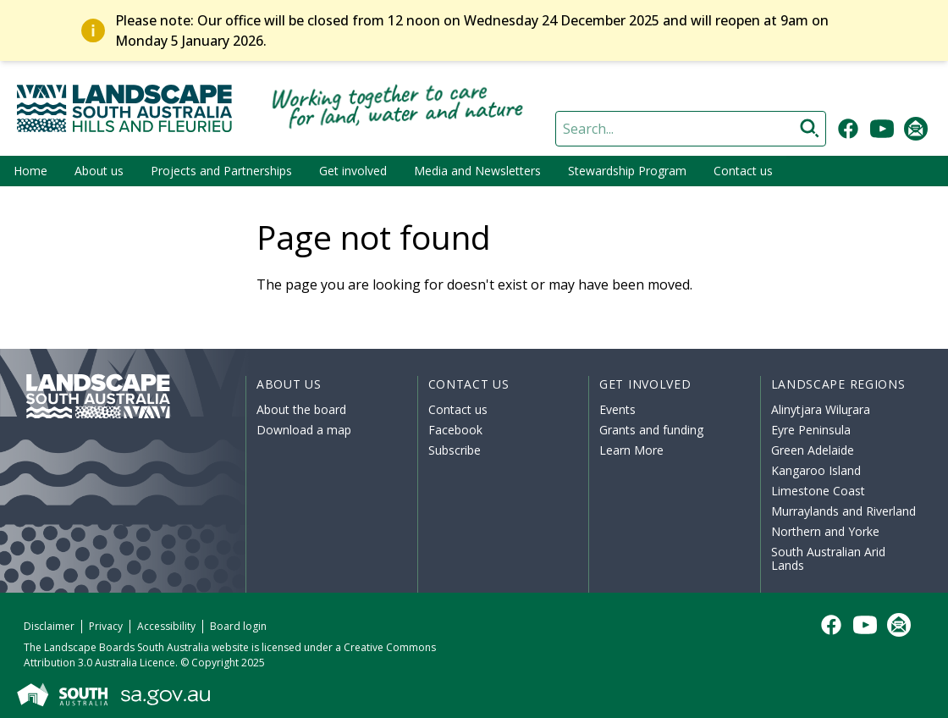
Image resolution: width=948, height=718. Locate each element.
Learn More (631, 450)
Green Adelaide (812, 450)
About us (99, 171)
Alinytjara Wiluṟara (821, 409)
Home (30, 171)
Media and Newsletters (477, 171)
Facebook (455, 430)
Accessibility (166, 626)
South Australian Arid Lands (828, 558)
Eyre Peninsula (811, 430)
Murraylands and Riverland (843, 511)
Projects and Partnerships (221, 171)
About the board (301, 409)
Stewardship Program (627, 171)
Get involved (353, 171)
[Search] (690, 128)
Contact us (743, 171)
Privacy (106, 626)
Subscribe (454, 450)
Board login (238, 626)
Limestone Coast (818, 491)
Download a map (303, 430)
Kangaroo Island (816, 470)
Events (617, 409)
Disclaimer (49, 626)
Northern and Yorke (825, 531)
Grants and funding (651, 430)
